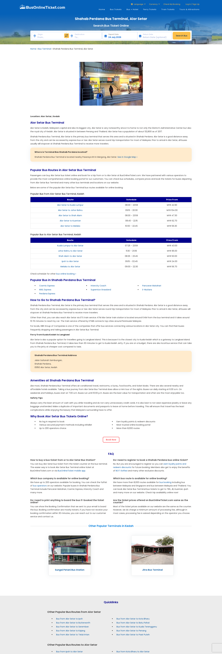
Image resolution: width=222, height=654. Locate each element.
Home (102, 9)
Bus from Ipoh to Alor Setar (69, 651)
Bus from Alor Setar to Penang (131, 630)
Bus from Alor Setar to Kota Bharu (133, 618)
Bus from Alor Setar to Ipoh (69, 618)
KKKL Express (45, 289)
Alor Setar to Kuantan (70, 220)
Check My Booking (171, 4)
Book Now (111, 439)
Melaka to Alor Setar (70, 266)
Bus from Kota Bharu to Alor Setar (133, 651)
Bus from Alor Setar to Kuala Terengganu (137, 626)
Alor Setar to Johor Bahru (70, 210)
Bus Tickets (116, 9)
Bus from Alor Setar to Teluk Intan (72, 634)
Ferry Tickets (149, 9)
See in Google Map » (127, 157)
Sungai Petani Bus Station (69, 569)
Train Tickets (168, 9)
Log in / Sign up (192, 4)
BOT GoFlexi (121, 470)
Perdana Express (47, 293)
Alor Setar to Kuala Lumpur (70, 205)
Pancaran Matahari (151, 285)
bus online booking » (66, 273)
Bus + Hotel (132, 9)
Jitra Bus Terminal (152, 569)
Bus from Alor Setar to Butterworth (73, 622)
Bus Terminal (44, 48)
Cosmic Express (47, 285)
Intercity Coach (98, 285)
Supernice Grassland (101, 289)
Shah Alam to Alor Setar (70, 256)
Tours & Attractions (189, 9)
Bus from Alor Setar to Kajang (70, 630)
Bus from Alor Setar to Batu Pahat (133, 622)
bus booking (165, 482)
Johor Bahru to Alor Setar (70, 250)
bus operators (40, 485)
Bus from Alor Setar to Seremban (72, 626)
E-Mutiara (147, 289)
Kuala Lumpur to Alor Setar (70, 245)
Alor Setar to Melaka (70, 226)
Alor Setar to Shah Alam (70, 215)
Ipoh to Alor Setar (70, 261)
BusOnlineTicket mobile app (71, 470)
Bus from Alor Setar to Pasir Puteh (133, 634)
